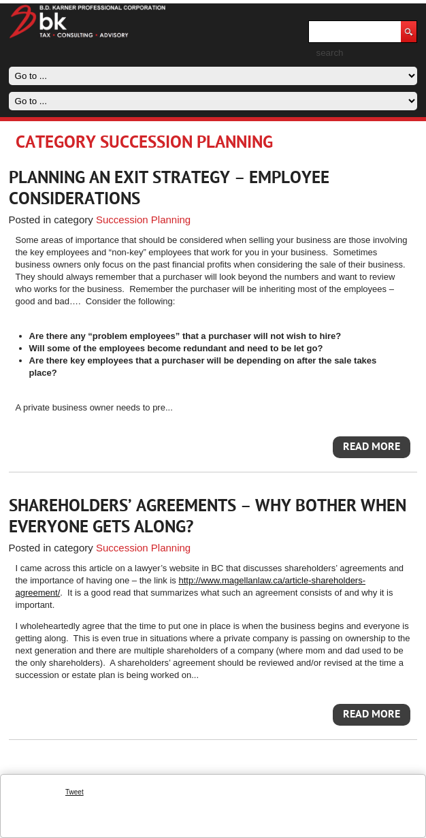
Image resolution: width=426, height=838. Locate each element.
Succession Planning (143, 219)
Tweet (74, 792)
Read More (371, 447)
